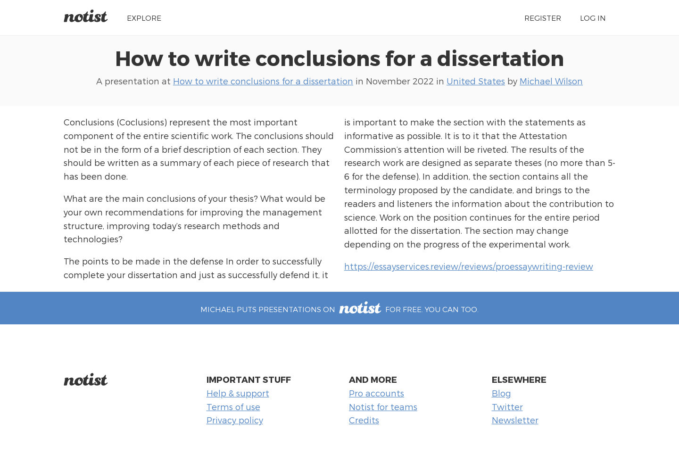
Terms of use (233, 407)
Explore (144, 17)
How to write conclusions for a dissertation (339, 57)
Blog (501, 393)
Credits (364, 420)
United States (476, 81)
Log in (593, 17)
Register (542, 17)
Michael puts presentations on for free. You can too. (339, 309)
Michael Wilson (551, 81)
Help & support (238, 393)
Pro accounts (376, 393)
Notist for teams (383, 407)
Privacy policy (235, 420)
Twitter (507, 407)
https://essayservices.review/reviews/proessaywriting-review (468, 266)
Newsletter (515, 420)
